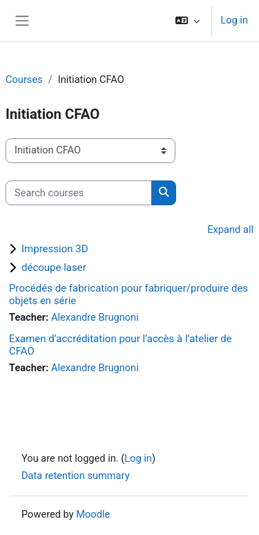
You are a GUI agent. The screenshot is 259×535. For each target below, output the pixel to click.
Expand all (230, 229)
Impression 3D (54, 249)
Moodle (93, 514)
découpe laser (53, 267)
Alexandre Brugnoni (95, 317)
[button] (187, 20)
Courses (24, 79)
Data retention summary (75, 475)
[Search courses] (79, 192)
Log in (234, 20)
